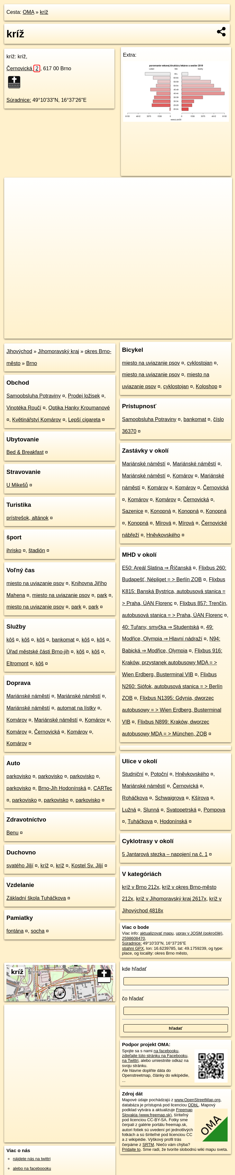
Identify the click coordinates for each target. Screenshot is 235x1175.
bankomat (63, 639)
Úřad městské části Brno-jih (37, 651)
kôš (10, 639)
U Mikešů (17, 485)
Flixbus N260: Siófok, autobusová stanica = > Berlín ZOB (172, 686)
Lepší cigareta (84, 419)
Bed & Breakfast (25, 452)
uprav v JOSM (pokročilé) (199, 933)
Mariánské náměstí (28, 696)
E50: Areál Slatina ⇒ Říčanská (157, 568)
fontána (14, 931)
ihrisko (13, 550)
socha (38, 931)
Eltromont (17, 663)
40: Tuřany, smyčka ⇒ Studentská (160, 627)
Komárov (16, 720)
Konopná (160, 511)
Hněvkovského (163, 535)
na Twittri (130, 1060)
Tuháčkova (140, 821)
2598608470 (133, 938)
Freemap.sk (154, 333)
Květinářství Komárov (36, 419)
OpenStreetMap (121, 333)
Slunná (151, 810)
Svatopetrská (181, 810)
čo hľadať (133, 998)
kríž (44, 12)
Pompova (214, 810)
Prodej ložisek (84, 396)
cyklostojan (199, 363)
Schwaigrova (170, 798)
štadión (36, 550)
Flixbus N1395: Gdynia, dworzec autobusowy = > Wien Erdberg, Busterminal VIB (171, 710)
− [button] (15, 198)
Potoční (159, 774)
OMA (28, 12)
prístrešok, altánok (27, 518)
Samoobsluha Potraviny (33, 396)
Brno (31, 363)
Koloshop (206, 386)
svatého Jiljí (19, 865)
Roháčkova (135, 798)
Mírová (163, 523)
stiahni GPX (133, 948)
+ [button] (15, 188)
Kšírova (200, 798)
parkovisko (18, 776)
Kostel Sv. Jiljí (87, 865)
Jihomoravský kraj (58, 351)
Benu (12, 832)
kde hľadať (134, 969)
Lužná (129, 810)
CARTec (102, 788)
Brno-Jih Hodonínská (62, 788)
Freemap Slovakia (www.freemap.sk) (157, 1112)
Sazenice (132, 511)
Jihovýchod (19, 351)
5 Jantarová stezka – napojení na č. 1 (165, 854)
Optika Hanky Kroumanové (79, 407)
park (102, 595)
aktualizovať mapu (157, 933)
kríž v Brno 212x (140, 887)
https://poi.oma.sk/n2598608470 (203, 333)
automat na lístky (76, 708)
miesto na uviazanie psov (35, 583)
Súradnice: (18, 100)
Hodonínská (173, 821)
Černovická (23, 68)
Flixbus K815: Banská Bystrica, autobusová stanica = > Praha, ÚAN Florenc (174, 591)
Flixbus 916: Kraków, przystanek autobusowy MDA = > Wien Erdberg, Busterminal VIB (172, 662)
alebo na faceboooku (32, 1168)
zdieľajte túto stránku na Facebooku (154, 1055)
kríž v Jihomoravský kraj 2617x (171, 898)
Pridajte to (131, 1149)
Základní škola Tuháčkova (36, 898)
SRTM (148, 1144)
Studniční (133, 774)
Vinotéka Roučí (23, 407)
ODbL (193, 1105)
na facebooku (166, 1050)
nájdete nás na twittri (31, 1158)
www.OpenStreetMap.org (198, 1099)
